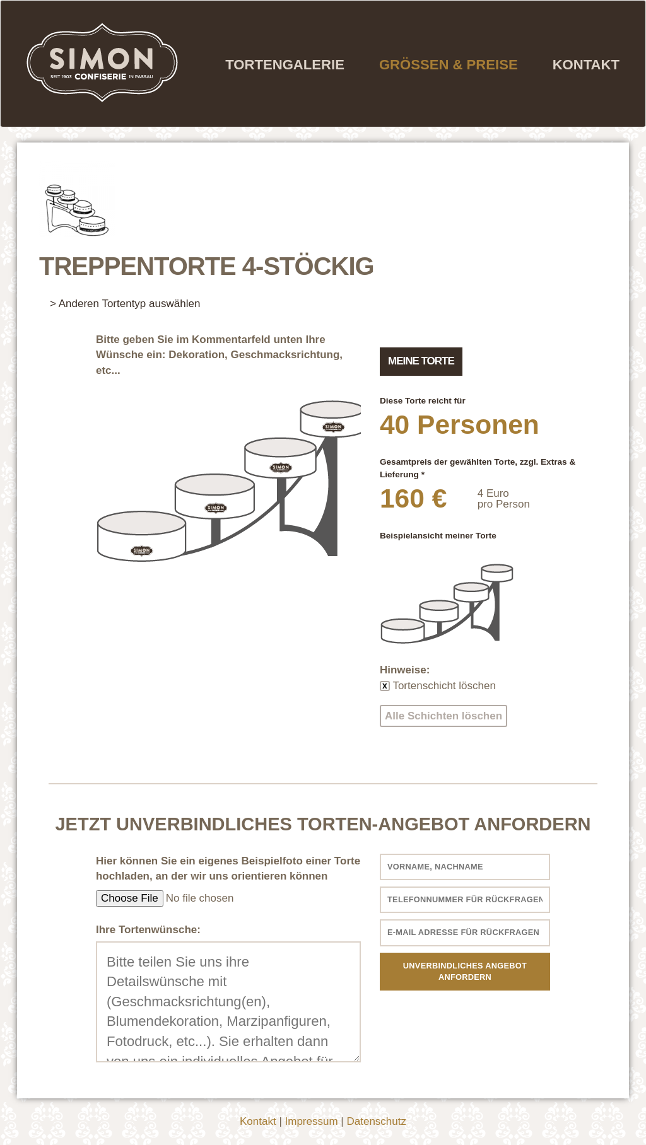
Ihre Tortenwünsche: (148, 930)
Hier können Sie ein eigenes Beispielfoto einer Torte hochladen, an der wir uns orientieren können (228, 868)
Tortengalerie (284, 65)
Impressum (311, 1121)
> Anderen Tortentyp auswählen (125, 304)
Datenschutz (376, 1121)
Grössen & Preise (448, 65)
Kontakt (586, 65)
